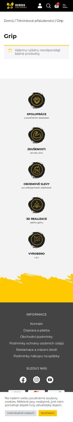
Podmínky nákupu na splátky (37, 356)
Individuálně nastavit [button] (20, 413)
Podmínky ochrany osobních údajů (36, 343)
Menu (65, 6)
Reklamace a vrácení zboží (36, 350)
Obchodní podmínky (36, 337)
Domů (9, 21)
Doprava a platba (36, 330)
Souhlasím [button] (48, 413)
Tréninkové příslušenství (35, 21)
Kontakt (36, 324)
